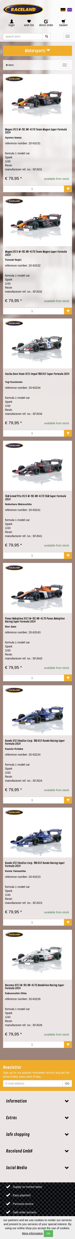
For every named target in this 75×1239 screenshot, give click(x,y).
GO (67, 1083)
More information (32, 1233)
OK (48, 1233)
